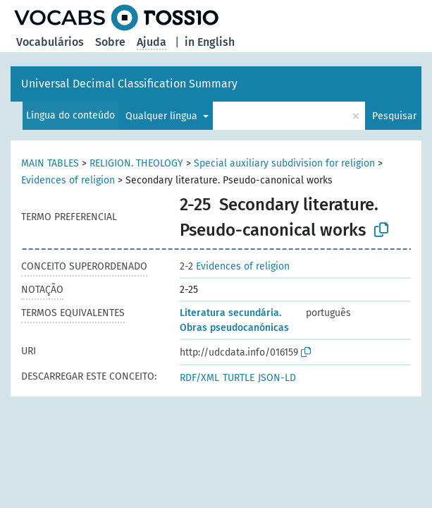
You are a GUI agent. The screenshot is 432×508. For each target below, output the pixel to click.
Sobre (110, 42)
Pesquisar (394, 116)
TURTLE (238, 378)
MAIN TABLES (50, 163)
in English (210, 42)
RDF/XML (199, 378)
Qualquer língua (162, 116)
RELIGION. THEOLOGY (136, 163)
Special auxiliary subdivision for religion (284, 163)
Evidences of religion (68, 180)
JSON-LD (277, 378)
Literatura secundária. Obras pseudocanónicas (234, 320)
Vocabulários (50, 42)
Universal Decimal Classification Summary (129, 83)
